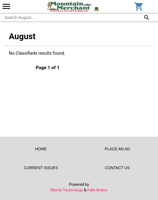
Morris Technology (67, 190)
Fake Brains (97, 190)
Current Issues (41, 167)
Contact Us (117, 167)
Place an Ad (117, 148)
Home (41, 148)
